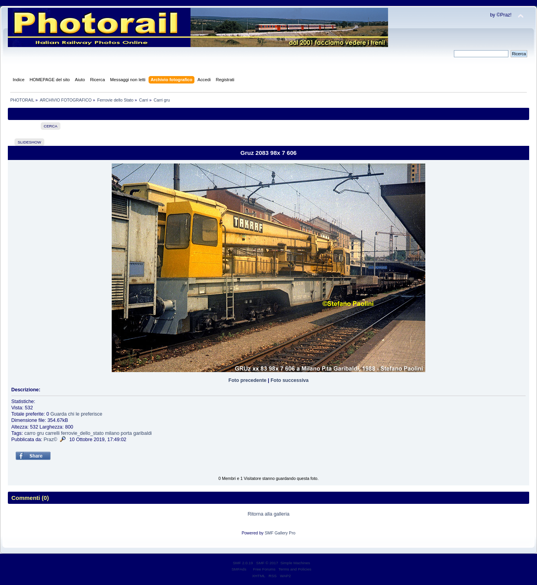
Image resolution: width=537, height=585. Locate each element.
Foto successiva (289, 380)
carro (29, 433)
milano (112, 433)
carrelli (52, 433)
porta (126, 433)
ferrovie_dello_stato (82, 433)
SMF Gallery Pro (280, 532)
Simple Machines (295, 563)
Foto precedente (248, 380)
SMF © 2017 (267, 563)
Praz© (50, 439)
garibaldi (142, 433)
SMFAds (239, 569)
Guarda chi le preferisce (76, 414)
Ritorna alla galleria (269, 514)
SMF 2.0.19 (243, 563)
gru (40, 433)
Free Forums (264, 569)
